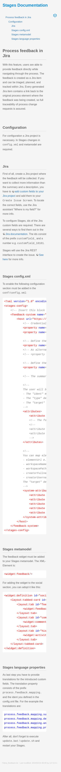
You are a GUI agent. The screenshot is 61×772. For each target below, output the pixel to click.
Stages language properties (25, 39)
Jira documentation (16, 233)
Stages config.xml (20, 30)
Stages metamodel (21, 34)
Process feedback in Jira (18, 17)
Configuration (15, 21)
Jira (13, 26)
